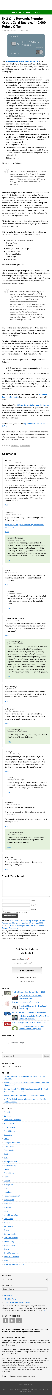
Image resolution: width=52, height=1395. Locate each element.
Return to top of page (26, 1384)
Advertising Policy (10, 1299)
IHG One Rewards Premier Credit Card (22, 61)
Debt (6, 1154)
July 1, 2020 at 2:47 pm (11, 689)
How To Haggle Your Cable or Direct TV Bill (29, 1022)
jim (6, 460)
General (7, 1180)
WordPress (23, 1391)
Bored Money (9, 1131)
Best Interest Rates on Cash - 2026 (25, 1002)
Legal (6, 1211)
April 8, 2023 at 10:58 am (12, 804)
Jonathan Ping (13, 538)
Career (6, 1139)
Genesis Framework (41, 1389)
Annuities (7, 1112)
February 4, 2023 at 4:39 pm (15, 780)
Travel (6, 1260)
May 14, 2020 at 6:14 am (12, 572)
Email (32, 905)
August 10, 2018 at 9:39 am (13, 462)
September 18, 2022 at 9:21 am (14, 711)
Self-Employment (11, 1238)
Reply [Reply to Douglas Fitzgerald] (7, 635)
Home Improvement (12, 1196)
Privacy (31, 981)
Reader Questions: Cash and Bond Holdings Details (24, 1095)
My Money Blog (26, 6)
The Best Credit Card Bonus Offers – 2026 (28, 992)
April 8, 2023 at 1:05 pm (14, 834)
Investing (7, 1207)
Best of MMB (9, 1123)
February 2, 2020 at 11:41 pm (16, 540)
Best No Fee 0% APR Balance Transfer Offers (29, 1012)
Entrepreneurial (10, 1161)
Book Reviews (9, 1127)
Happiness (8, 1192)
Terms (25, 981)
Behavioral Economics (12, 1120)
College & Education (12, 1142)
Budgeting (8, 1135)
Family (6, 1169)
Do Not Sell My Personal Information (17, 1302)
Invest (29, 12)
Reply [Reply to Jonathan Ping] (9, 560)
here (43, 1310)
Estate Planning (10, 1165)
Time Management (11, 1253)
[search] (25, 1042)
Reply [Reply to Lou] (7, 771)
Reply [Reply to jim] (7, 505)
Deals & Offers (25, 446)
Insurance (8, 1203)
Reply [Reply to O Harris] (7, 723)
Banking (7, 1116)
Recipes (7, 1222)
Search (4, 1053)
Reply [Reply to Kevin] (9, 792)
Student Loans (9, 1245)
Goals (6, 1188)
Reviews (7, 1230)
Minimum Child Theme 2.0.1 (24, 1389)
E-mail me (20, 1066)
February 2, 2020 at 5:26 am (13, 515)
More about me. (21, 938)
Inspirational (9, 1200)
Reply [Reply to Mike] (7, 532)
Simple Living (9, 1241)
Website (33, 909)
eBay (6, 1158)
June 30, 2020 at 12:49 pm (15, 644)
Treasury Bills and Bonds (14, 1264)
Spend (14, 12)
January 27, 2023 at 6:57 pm (13, 754)
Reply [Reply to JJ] (7, 585)
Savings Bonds (10, 1234)
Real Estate (8, 1219)
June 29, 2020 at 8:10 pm (12, 620)
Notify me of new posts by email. (16, 912)
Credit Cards (15, 446)
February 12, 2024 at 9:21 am (13, 859)
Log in (30, 1391)
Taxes (6, 1249)
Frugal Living (9, 1173)
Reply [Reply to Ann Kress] (7, 701)
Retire (38, 12)
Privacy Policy (8, 1295)
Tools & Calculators (11, 1257)
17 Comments (23, 30)
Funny (6, 1177)
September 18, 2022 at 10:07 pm (17, 732)
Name (33, 901)
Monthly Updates (11, 1215)
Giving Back (8, 1184)
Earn (21, 12)
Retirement (8, 1226)
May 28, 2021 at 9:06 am (14, 593)
